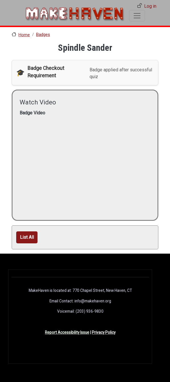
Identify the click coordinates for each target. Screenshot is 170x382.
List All (27, 237)
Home (24, 34)
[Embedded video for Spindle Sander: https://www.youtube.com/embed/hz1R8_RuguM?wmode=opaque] (84, 161)
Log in (150, 6)
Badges (43, 34)
